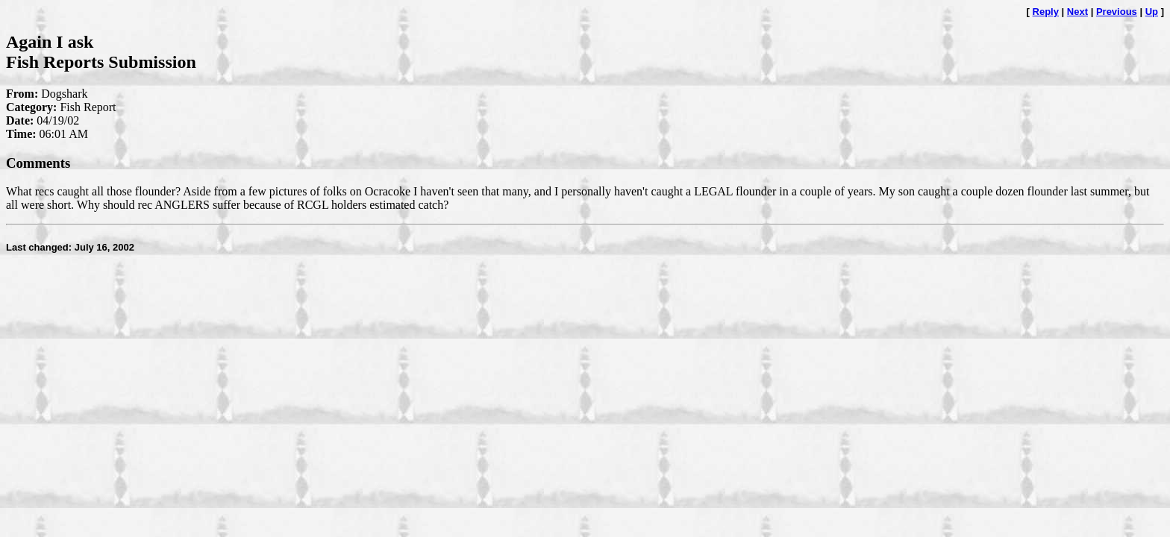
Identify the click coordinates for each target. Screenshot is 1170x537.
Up (1151, 11)
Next (1077, 11)
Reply (1046, 11)
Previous (1116, 11)
